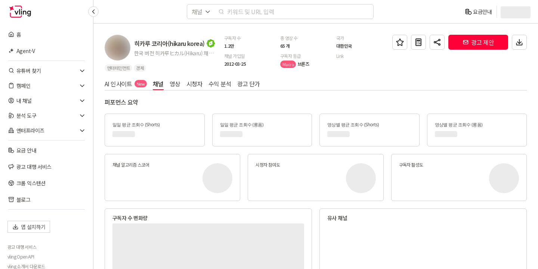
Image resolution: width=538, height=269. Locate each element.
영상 (175, 83)
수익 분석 (219, 83)
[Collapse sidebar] (93, 11)
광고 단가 (248, 83)
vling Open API (20, 257)
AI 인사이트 (126, 83)
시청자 (194, 83)
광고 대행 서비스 (22, 247)
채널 (158, 83)
